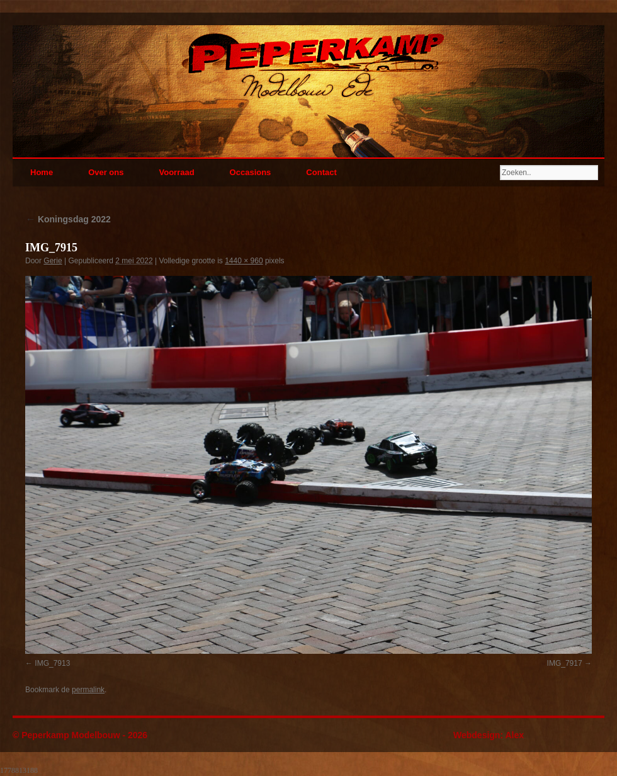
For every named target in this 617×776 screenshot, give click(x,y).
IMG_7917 (564, 663)
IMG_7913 (52, 663)
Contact (321, 172)
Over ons (105, 172)
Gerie (52, 260)
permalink (88, 689)
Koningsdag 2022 (68, 219)
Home (41, 172)
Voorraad (176, 172)
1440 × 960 (244, 260)
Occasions (250, 172)
